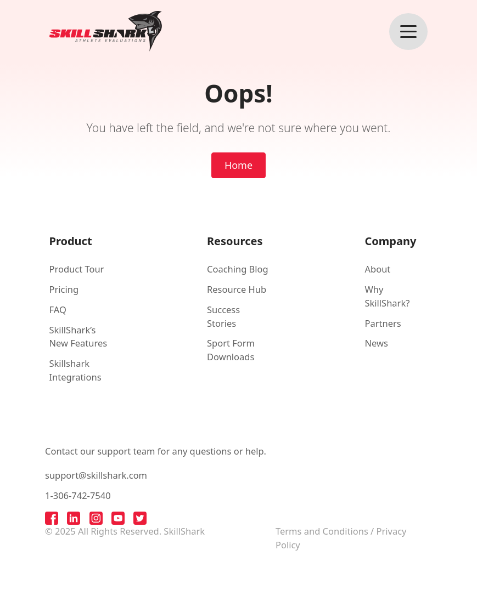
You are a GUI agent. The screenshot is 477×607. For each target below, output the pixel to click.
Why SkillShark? (387, 296)
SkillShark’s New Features (78, 337)
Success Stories (223, 316)
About (378, 269)
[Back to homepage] (105, 31)
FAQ (57, 309)
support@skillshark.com (96, 475)
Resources (234, 241)
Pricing (64, 289)
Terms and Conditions (322, 531)
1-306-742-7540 (78, 495)
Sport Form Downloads (231, 350)
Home (238, 165)
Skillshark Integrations (75, 370)
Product (70, 241)
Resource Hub (236, 289)
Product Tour (76, 269)
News (376, 343)
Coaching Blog (237, 269)
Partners (383, 323)
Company (391, 241)
